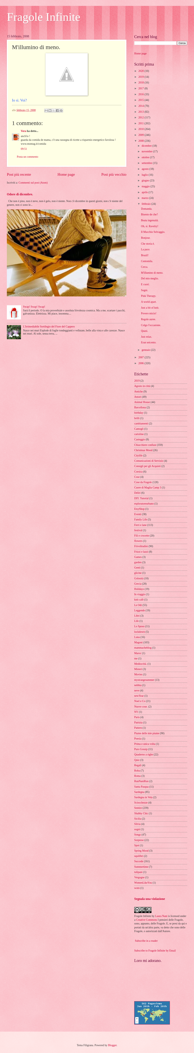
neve (136, 690)
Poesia (137, 738)
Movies (138, 674)
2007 (141, 357)
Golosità (138, 578)
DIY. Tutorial (141, 498)
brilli (137, 418)
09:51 (24, 148)
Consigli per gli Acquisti (147, 466)
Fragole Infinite (43, 16)
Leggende (139, 610)
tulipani (138, 872)
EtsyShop (139, 508)
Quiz (137, 760)
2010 (141, 129)
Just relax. (146, 336)
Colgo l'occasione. (151, 325)
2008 (141, 140)
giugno (146, 180)
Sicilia (137, 818)
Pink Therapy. (148, 295)
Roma (137, 775)
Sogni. (144, 290)
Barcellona (140, 407)
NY (136, 711)
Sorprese (139, 840)
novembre (147, 151)
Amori (137, 396)
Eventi (137, 514)
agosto (145, 168)
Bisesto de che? (149, 214)
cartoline (139, 434)
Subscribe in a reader (146, 940)
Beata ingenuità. (150, 220)
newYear (139, 695)
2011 (141, 123)
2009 (141, 134)
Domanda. (146, 208)
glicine (138, 572)
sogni (137, 829)
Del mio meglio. (150, 278)
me (136, 658)
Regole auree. (148, 319)
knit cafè (139, 599)
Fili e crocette (141, 535)
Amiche (138, 391)
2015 (141, 100)
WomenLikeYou (143, 882)
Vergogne (139, 877)
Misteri (138, 669)
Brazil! (144, 255)
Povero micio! (148, 313)
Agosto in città (142, 386)
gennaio (146, 349)
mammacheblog (142, 647)
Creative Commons (146, 919)
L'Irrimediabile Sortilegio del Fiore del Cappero (49, 326)
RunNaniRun (141, 781)
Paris (137, 717)
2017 (141, 88)
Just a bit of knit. (150, 307)
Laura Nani (161, 916)
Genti (137, 567)
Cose (137, 476)
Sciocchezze (141, 802)
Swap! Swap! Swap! (34, 306)
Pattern (138, 727)
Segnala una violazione (149, 898)
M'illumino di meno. (152, 272)
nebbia (137, 685)
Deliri (137, 492)
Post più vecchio (113, 174)
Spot (136, 845)
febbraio (146, 203)
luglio (145, 174)
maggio (146, 186)
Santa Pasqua (141, 786)
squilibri (138, 856)
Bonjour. (145, 237)
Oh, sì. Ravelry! (149, 226)
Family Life (140, 519)
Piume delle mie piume (146, 733)
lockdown (139, 631)
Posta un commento (27, 156)
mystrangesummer (144, 679)
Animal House (142, 402)
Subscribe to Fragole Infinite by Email (155, 950)
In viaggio (139, 594)
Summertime (141, 866)
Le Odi (138, 605)
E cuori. (145, 284)
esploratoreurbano (144, 503)
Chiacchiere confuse (145, 444)
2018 (141, 82)
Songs (137, 834)
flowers (138, 540)
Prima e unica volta (144, 743)
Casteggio (139, 439)
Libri (137, 615)
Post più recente (19, 174)
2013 (141, 111)
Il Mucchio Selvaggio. (153, 231)
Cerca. (144, 266)
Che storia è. (147, 243)
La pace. (145, 249)
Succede (138, 861)
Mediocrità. (140, 663)
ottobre (146, 157)
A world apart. (148, 301)
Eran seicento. (148, 342)
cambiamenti (141, 423)
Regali (137, 765)
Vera (23, 131)
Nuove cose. (141, 706)
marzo (145, 198)
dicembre (147, 145)
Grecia (137, 583)
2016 (141, 94)
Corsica (138, 471)
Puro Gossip (141, 749)
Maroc (137, 653)
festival (138, 530)
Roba (137, 770)
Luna (137, 637)
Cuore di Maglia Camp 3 (147, 487)
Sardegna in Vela (143, 797)
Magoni (138, 642)
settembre (147, 163)
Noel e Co (139, 701)
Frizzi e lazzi (141, 551)
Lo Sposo (139, 626)
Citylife (138, 455)
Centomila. (147, 261)
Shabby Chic (141, 813)
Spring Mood (141, 850)
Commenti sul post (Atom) (33, 182)
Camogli (139, 428)
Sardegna (139, 792)
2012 (141, 117)
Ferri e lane (140, 525)
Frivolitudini (141, 546)
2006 (141, 363)
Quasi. (144, 330)
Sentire (138, 807)
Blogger (112, 1045)
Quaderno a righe (143, 754)
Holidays (139, 589)
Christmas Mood (143, 450)
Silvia (137, 824)
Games (138, 557)
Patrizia (138, 722)
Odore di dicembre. (20, 194)
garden (138, 562)
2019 (141, 76)
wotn (137, 888)
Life (136, 621)
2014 (141, 105)
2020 (141, 70)
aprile (145, 192)
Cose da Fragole (143, 482)
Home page (66, 174)
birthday (138, 412)
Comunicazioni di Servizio (148, 460)
